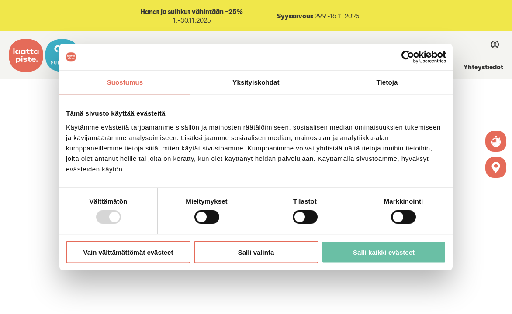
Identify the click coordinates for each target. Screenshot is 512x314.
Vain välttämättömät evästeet (128, 252)
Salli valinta (256, 252)
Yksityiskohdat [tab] (255, 82)
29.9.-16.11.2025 (318, 16)
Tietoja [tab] (387, 82)
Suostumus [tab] (125, 82)
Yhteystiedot (483, 66)
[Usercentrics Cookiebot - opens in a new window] (408, 57)
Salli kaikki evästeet (384, 252)
